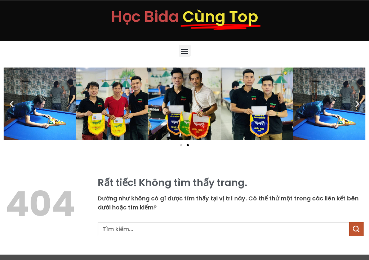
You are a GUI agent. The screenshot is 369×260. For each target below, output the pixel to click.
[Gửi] (356, 229)
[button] (185, 51)
